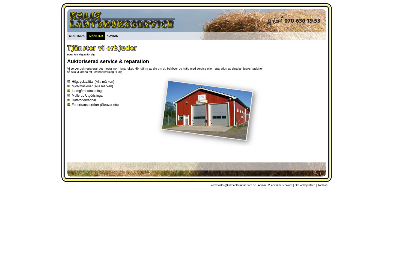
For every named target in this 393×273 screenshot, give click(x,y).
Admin (262, 185)
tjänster (95, 35)
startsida (77, 35)
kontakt (113, 35)
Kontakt (322, 185)
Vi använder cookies (280, 185)
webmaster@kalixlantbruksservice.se (233, 185)
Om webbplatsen (305, 185)
